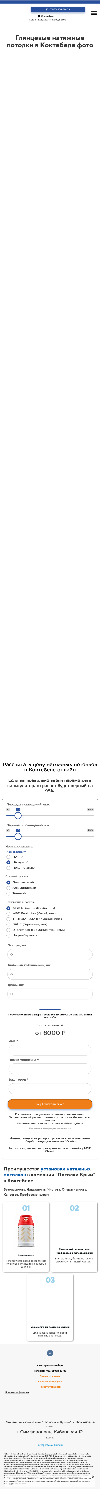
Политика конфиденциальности (50, 1128)
